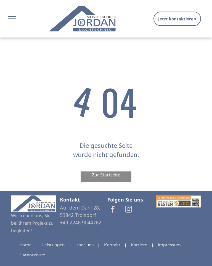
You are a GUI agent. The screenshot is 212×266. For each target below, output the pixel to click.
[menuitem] (26, 245)
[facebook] (112, 210)
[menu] (12, 19)
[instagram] (128, 210)
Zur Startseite (106, 175)
